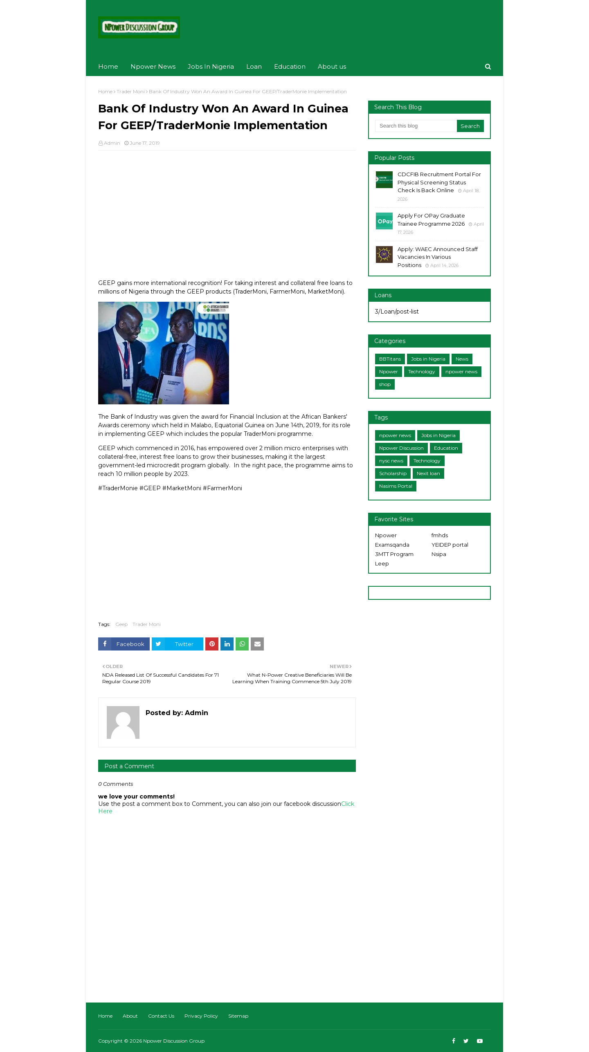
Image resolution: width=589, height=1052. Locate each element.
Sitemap (238, 1016)
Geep (121, 624)
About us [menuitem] (332, 66)
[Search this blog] (416, 126)
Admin (112, 143)
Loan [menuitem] (254, 66)
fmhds (440, 535)
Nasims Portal (395, 486)
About (130, 1016)
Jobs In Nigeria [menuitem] (211, 66)
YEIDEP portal (450, 544)
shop (385, 384)
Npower (388, 371)
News (462, 359)
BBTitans (390, 359)
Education (446, 448)
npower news (461, 371)
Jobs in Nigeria (428, 359)
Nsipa (439, 554)
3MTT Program (394, 554)
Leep (382, 563)
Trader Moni (131, 91)
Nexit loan (428, 473)
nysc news (391, 461)
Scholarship (393, 473)
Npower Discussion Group (174, 1041)
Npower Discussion (401, 448)
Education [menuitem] (290, 66)
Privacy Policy (201, 1016)
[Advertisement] (227, 216)
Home (105, 91)
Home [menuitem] (108, 66)
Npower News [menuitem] (152, 66)
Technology (421, 371)
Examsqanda (392, 544)
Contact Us (161, 1016)
